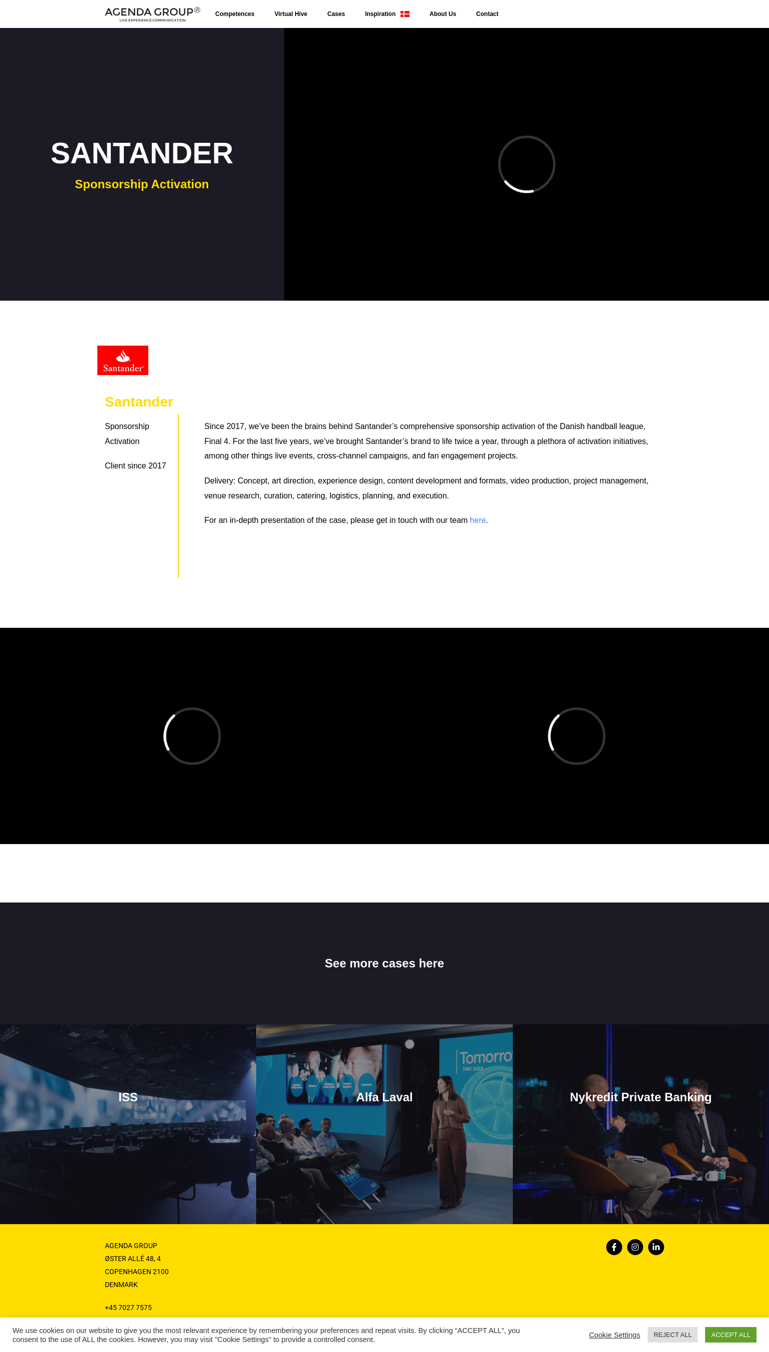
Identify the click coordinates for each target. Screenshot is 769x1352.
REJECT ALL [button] (673, 1335)
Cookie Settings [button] (614, 1335)
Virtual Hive (291, 13)
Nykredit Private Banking (641, 1097)
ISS (128, 1097)
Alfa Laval (384, 1097)
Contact (487, 13)
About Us (442, 13)
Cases (336, 13)
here (478, 520)
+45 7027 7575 (128, 1308)
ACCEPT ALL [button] (731, 1335)
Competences (235, 13)
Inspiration (387, 13)
